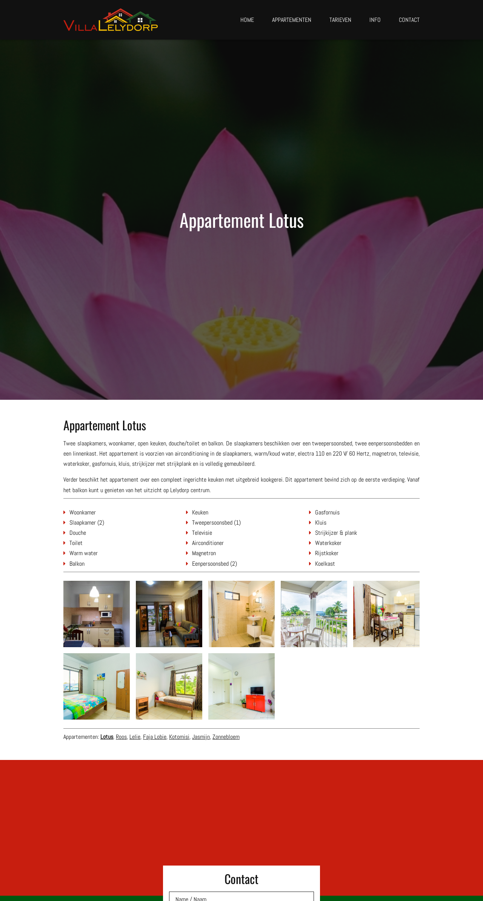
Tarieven (340, 20)
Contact (409, 20)
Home (247, 20)
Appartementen (291, 20)
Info (375, 20)
